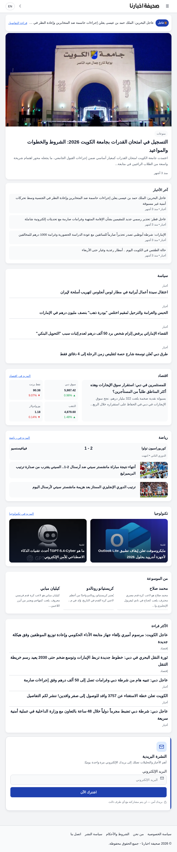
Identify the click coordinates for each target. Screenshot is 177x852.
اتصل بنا (76, 834)
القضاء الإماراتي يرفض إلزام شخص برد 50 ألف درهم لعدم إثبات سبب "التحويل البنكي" (102, 333)
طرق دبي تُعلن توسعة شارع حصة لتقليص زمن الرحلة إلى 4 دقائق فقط (114, 354)
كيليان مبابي (50, 588)
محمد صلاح (159, 588)
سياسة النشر (93, 834)
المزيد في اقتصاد (20, 376)
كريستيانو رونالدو (100, 588)
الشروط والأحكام (117, 834)
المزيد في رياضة (19, 438)
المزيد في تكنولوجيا (21, 513)
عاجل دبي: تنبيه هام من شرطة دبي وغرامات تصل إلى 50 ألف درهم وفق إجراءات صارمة (96, 680)
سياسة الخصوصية (159, 834)
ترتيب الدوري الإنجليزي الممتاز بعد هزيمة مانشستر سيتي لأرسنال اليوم (84, 487)
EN (10, 6)
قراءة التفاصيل (17, 23)
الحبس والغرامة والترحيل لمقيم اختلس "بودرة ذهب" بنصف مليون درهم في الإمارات (103, 313)
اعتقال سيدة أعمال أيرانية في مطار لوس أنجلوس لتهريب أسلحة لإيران (114, 292)
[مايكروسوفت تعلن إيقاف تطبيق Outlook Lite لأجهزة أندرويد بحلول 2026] (129, 541)
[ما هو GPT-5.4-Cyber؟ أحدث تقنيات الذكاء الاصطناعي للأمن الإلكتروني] (48, 541)
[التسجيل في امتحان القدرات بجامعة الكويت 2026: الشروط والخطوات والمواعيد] (88, 106)
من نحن (138, 834)
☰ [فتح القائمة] (167, 6)
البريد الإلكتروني (154, 771)
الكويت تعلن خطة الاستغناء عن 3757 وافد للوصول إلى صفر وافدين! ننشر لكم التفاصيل (97, 696)
